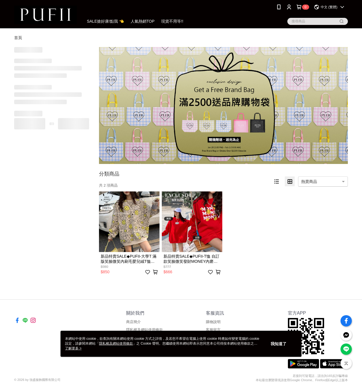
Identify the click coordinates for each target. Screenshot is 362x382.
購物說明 (213, 322)
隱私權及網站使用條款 (144, 330)
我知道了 (278, 344)
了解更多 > (73, 348)
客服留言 (213, 330)
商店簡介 (133, 322)
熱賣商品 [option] (309, 181)
